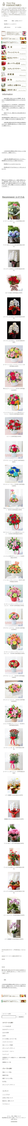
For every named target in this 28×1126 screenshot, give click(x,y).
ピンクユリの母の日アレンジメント (12, 556)
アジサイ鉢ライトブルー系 (9, 245)
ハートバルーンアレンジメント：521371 (12, 580)
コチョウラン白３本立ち (9, 316)
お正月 (4, 1035)
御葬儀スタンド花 (6, 1062)
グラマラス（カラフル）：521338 (11, 628)
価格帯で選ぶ (5, 1075)
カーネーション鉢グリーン (9, 221)
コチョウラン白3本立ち (8, 268)
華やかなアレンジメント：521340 (11, 388)
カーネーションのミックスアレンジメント (13, 364)
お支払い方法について (7, 1097)
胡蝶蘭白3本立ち (8, 819)
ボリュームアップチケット (8, 1048)
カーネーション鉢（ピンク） (10, 771)
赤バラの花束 (9, 292)
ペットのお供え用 (6, 1026)
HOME (4, 20)
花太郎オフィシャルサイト (9, 24)
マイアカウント (6, 1104)
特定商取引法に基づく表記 (8, 1117)
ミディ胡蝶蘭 (8, 795)
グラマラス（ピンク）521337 (10, 460)
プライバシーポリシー (21, 1117)
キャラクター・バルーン (8, 1051)
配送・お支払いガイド (16, 20)
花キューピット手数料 (7, 1045)
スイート (9, 436)
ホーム (8, 1116)
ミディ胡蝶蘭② (8, 939)
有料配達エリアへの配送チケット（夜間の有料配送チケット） (13, 1058)
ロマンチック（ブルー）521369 (10, 484)
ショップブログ (6, 1094)
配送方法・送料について (8, 1100)
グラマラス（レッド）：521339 (10, 675)
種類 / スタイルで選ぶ (7, 1078)
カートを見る (17, 27)
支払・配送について (16, 1116)
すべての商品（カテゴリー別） (9, 1038)
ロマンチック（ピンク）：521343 (11, 699)
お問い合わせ (6, 27)
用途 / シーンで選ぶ (7, 1072)
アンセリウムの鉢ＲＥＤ (9, 867)
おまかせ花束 (5, 1032)
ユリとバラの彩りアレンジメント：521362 (13, 723)
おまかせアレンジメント (8, 1029)
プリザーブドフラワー (7, 1042)
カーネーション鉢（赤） (9, 747)
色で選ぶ (4, 1081)
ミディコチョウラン (8, 915)
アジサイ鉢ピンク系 (8, 843)
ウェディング (5, 1054)
